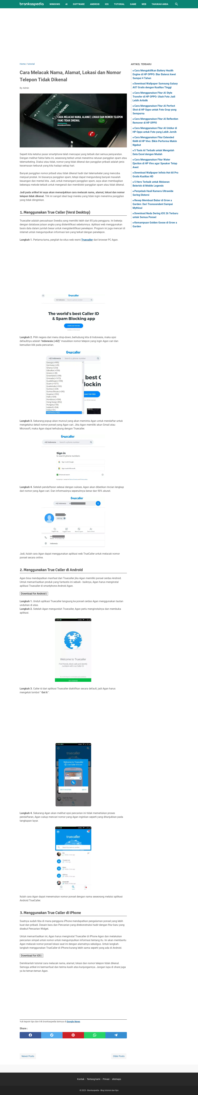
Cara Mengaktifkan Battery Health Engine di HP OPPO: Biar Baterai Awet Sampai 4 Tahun (154, 74)
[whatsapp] (94, 1035)
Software (79, 4)
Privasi (106, 1079)
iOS (107, 4)
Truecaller (87, 239)
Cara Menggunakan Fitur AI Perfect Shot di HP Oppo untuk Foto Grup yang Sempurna (154, 109)
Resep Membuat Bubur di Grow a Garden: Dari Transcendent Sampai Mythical (153, 204)
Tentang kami (93, 1079)
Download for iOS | (31, 955)
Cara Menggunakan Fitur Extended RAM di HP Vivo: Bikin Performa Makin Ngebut (155, 141)
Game (133, 4)
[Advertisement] (99, 35)
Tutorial (119, 4)
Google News (73, 1021)
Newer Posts (28, 1056)
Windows (55, 4)
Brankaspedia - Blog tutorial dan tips (102, 1090)
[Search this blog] (176, 4)
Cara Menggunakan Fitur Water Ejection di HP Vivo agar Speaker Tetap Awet (155, 163)
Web (144, 4)
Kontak (80, 1079)
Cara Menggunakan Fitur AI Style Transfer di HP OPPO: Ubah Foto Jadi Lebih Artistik (154, 96)
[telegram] (116, 1035)
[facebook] (30, 1035)
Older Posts (118, 1056)
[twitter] (52, 1035)
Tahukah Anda (160, 4)
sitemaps (116, 1079)
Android (95, 4)
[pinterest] (73, 1035)
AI (66, 4)
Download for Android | (34, 593)
